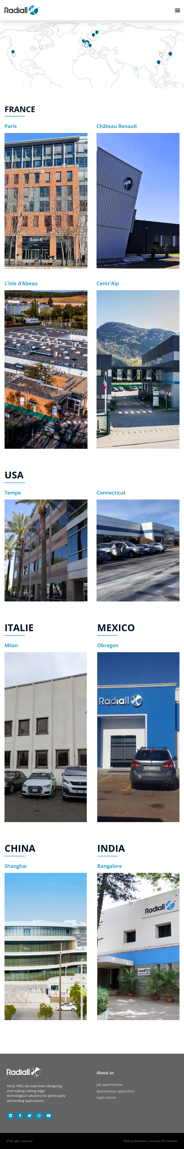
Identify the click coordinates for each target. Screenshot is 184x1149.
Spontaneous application (115, 1091)
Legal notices (106, 1097)
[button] (177, 10)
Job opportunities (110, 1084)
